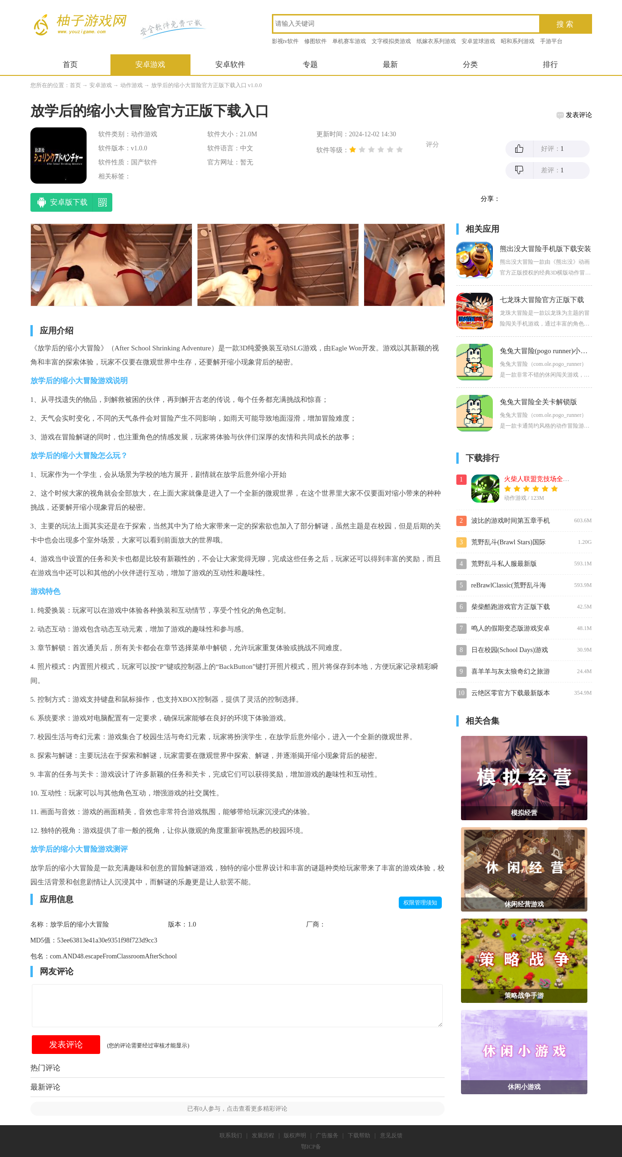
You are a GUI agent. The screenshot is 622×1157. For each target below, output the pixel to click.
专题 (310, 64)
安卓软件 (230, 64)
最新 (390, 64)
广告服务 (327, 1135)
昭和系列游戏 (517, 41)
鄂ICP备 (311, 1146)
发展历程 (263, 1135)
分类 (470, 64)
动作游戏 (131, 85)
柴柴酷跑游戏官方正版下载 (510, 606)
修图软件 (315, 41)
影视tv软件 (285, 41)
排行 (550, 64)
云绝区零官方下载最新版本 (510, 693)
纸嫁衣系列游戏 (436, 41)
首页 (70, 64)
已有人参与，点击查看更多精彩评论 (237, 1108)
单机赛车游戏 (349, 41)
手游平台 (551, 41)
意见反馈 (391, 1135)
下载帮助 (359, 1135)
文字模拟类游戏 (391, 41)
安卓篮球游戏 (478, 41)
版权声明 (295, 1135)
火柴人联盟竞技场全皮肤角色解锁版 (556, 478)
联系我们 (231, 1135)
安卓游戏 (150, 64)
